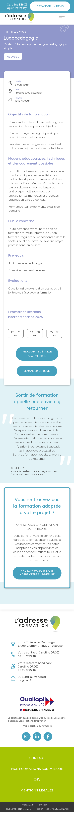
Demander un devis (50, 6)
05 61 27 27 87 (17, 8)
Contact (37, 759)
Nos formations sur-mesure (37, 770)
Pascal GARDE (62, 811)
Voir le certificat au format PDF (38, 727)
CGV (37, 781)
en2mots (27, 811)
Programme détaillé (37, 361)
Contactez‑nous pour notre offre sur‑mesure (37, 580)
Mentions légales (37, 792)
